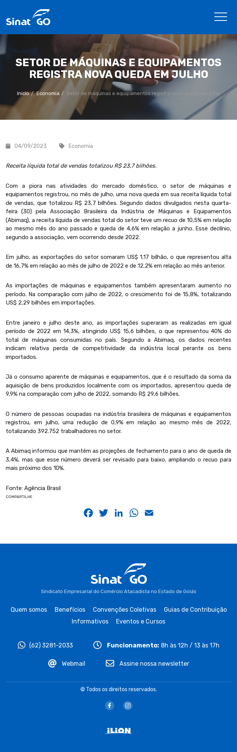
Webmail (66, 663)
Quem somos (29, 609)
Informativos (90, 621)
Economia (48, 93)
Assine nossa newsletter (147, 663)
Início (23, 93)
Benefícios (70, 609)
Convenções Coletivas (124, 609)
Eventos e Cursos (140, 621)
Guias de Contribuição (195, 609)
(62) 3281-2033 (45, 645)
